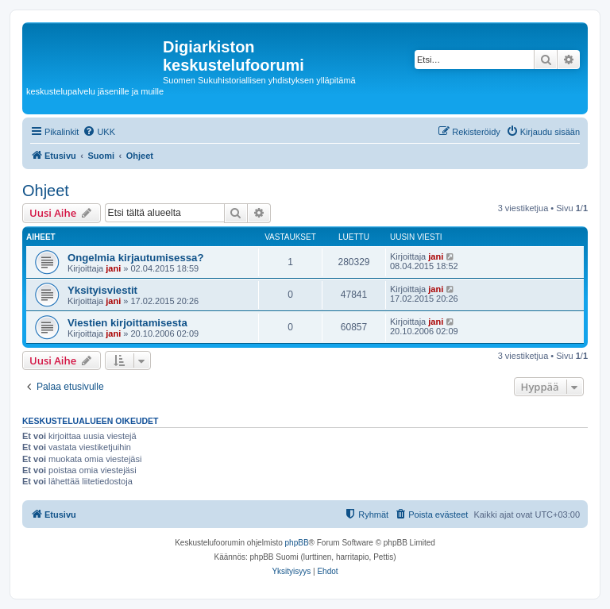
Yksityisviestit (102, 290)
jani (113, 268)
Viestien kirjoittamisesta (127, 323)
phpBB (297, 542)
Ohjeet (45, 190)
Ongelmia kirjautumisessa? (136, 258)
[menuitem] (99, 131)
